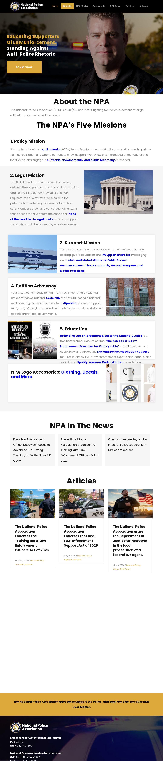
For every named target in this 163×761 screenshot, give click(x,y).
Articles (144, 6)
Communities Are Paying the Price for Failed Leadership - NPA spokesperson (127, 444)
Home (55, 6)
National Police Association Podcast (123, 351)
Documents (99, 6)
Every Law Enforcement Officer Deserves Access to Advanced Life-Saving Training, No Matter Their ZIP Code (32, 449)
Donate (67, 6)
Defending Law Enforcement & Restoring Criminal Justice (101, 336)
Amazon (95, 362)
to (29, 219)
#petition (70, 303)
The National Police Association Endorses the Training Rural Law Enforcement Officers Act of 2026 (80, 449)
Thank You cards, (98, 265)
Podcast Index (112, 362)
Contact (130, 6)
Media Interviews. (72, 271)
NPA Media (82, 6)
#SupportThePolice (116, 255)
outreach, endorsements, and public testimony (81, 160)
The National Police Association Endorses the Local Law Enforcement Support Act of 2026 (81, 536)
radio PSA (53, 298)
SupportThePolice (24, 564)
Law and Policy (37, 560)
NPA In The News (81, 425)
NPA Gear (115, 6)
